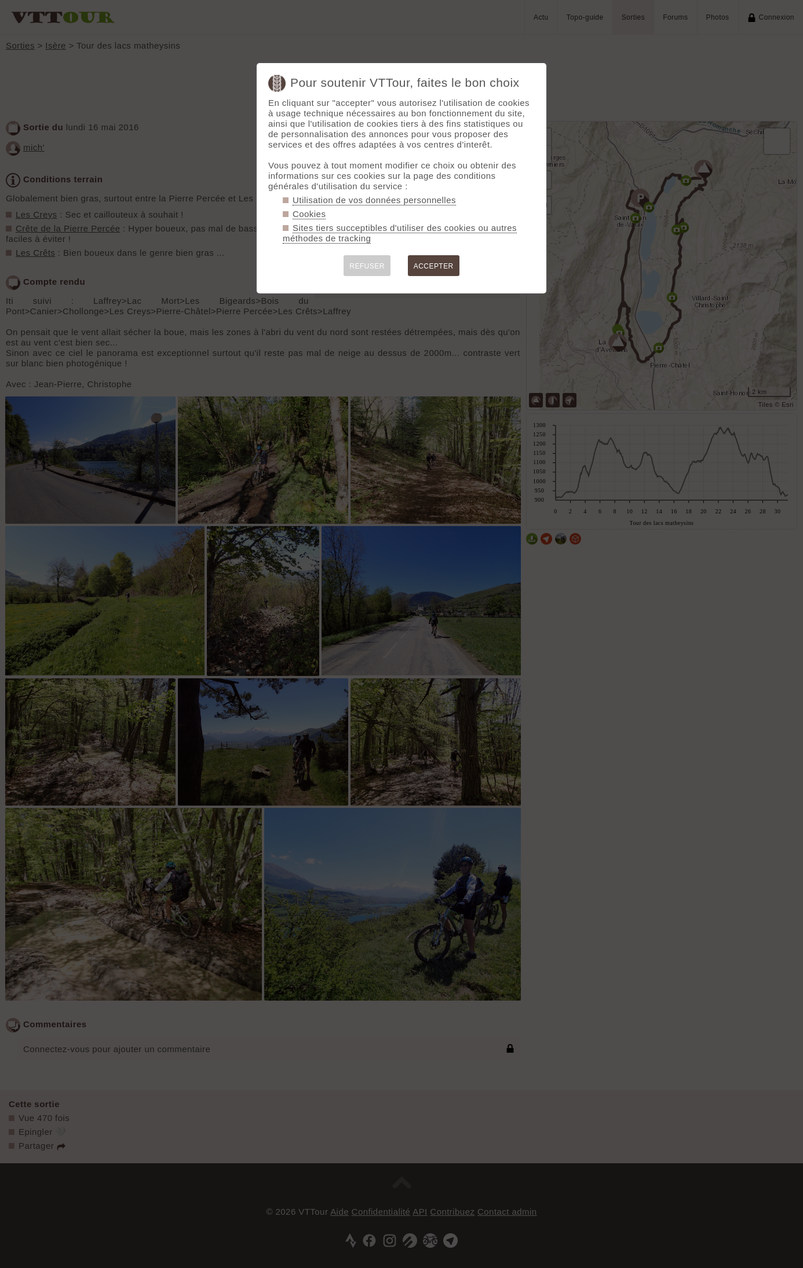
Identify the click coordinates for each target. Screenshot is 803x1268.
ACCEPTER (434, 266)
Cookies (309, 214)
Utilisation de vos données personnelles (374, 200)
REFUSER (367, 266)
